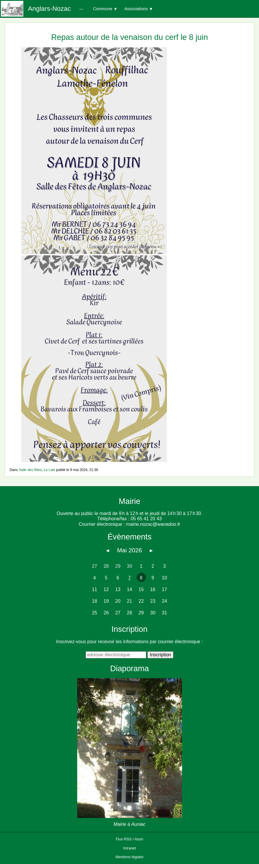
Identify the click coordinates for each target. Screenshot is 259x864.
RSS (127, 839)
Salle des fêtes (30, 470)
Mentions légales (129, 857)
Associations (136, 8)
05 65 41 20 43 (146, 518)
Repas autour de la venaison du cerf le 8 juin (129, 37)
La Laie (49, 470)
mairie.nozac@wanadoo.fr (153, 524)
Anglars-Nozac (49, 8)
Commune (102, 8)
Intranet (129, 848)
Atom (139, 839)
